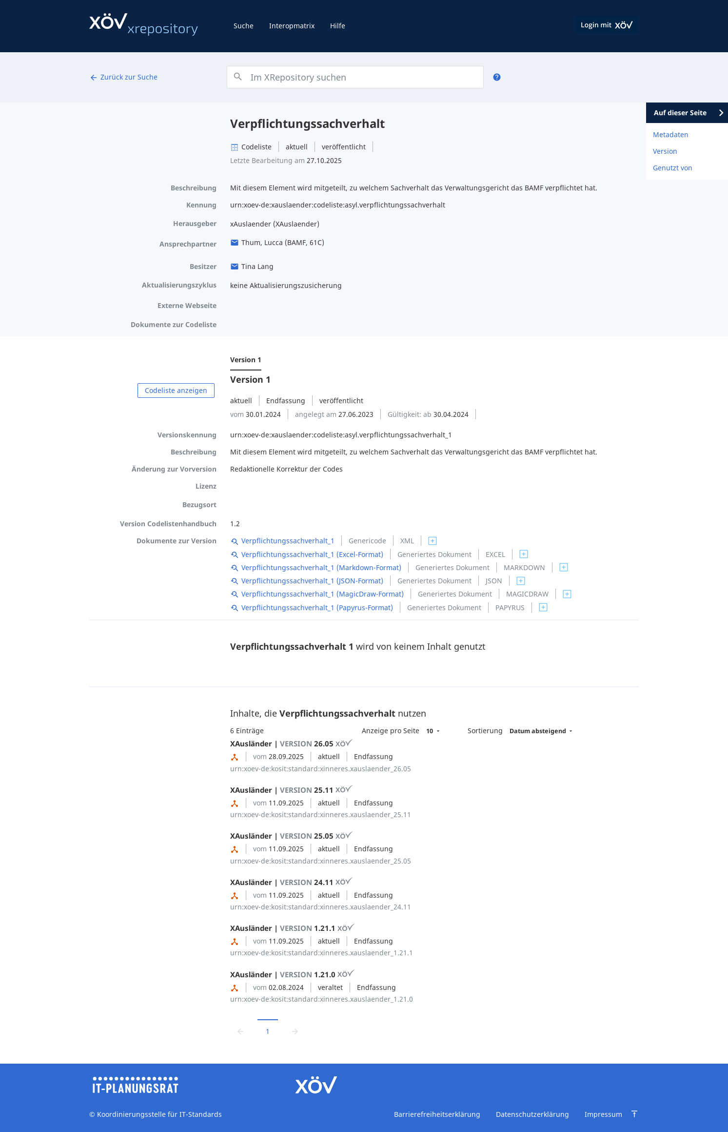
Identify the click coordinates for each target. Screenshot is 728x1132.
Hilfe (337, 25)
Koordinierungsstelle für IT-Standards (158, 1114)
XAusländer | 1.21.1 (292, 928)
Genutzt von (672, 167)
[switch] (432, 540)
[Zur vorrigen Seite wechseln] (240, 1031)
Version (665, 151)
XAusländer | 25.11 (292, 790)
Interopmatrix (292, 25)
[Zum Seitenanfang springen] (634, 1114)
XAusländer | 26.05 (292, 743)
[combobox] (355, 77)
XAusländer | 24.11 (292, 882)
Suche (244, 25)
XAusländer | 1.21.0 (292, 974)
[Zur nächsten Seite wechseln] (295, 1031)
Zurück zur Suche (123, 77)
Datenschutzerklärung (532, 1114)
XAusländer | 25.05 (292, 836)
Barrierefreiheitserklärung (437, 1114)
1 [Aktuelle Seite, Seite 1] (268, 1031)
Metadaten (671, 134)
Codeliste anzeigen (176, 390)
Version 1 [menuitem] (245, 359)
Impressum (603, 1114)
